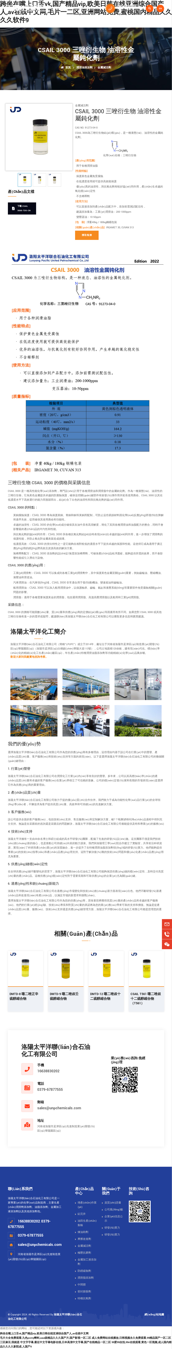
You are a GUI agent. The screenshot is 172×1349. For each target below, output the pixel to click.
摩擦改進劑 (84, 1239)
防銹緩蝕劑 (84, 1271)
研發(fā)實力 (112, 1228)
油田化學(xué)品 (63, 25)
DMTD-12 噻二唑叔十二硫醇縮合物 (105, 996)
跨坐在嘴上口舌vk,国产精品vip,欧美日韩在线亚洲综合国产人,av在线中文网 (44, 1333)
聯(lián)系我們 (155, 25)
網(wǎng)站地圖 (154, 1314)
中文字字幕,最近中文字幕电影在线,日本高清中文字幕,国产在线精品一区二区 (65, 1342)
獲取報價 (87, 235)
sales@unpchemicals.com (59, 1108)
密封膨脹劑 (84, 1291)
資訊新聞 (134, 25)
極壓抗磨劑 (84, 1253)
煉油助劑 (83, 1232)
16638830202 (48, 1071)
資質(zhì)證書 (112, 1203)
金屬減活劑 (104, 67)
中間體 (82, 1285)
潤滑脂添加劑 (86, 1278)
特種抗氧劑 (84, 1298)
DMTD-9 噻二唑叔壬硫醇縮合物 (64, 996)
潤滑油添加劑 (88, 25)
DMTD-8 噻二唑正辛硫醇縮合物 (24, 996)
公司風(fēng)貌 (113, 1209)
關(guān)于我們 (113, 25)
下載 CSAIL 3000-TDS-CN (21, 208)
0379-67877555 (50, 1089)
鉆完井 (82, 1214)
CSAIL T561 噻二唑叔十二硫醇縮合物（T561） (146, 999)
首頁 (47, 25)
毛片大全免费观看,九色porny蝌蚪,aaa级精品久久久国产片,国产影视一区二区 (45, 1338)
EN (160, 8)
